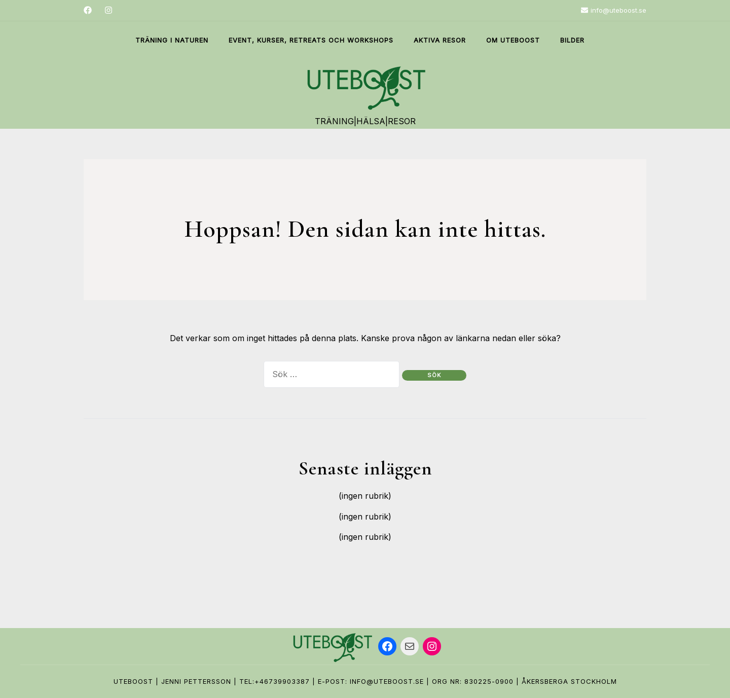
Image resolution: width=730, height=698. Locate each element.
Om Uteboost (513, 40)
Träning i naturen (171, 40)
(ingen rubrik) (365, 496)
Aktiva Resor (440, 40)
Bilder (572, 40)
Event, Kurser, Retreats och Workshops (311, 40)
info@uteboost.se (613, 10)
